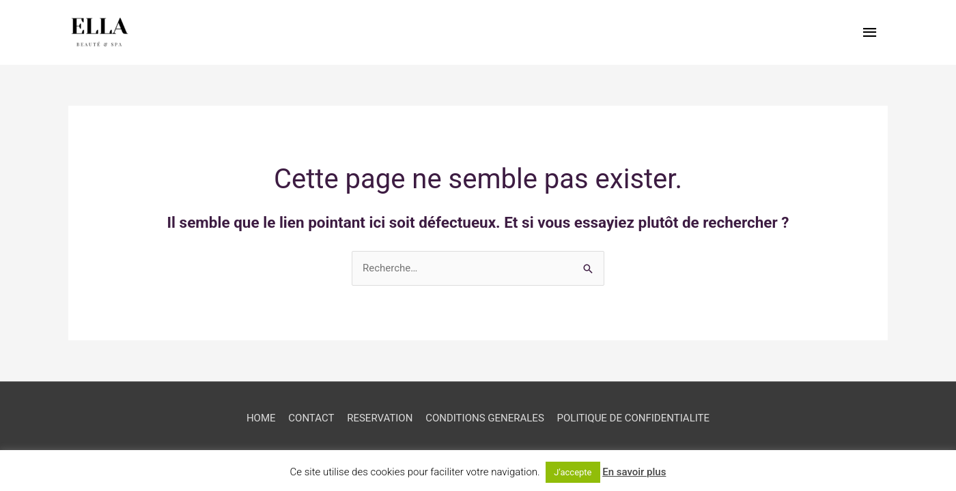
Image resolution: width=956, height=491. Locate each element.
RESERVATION (379, 418)
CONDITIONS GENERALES (484, 418)
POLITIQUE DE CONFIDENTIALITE (633, 418)
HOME (261, 418)
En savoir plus (634, 472)
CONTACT (311, 418)
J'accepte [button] (572, 472)
